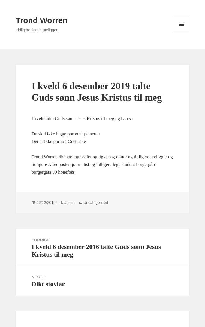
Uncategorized (95, 202)
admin (69, 202)
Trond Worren (42, 20)
